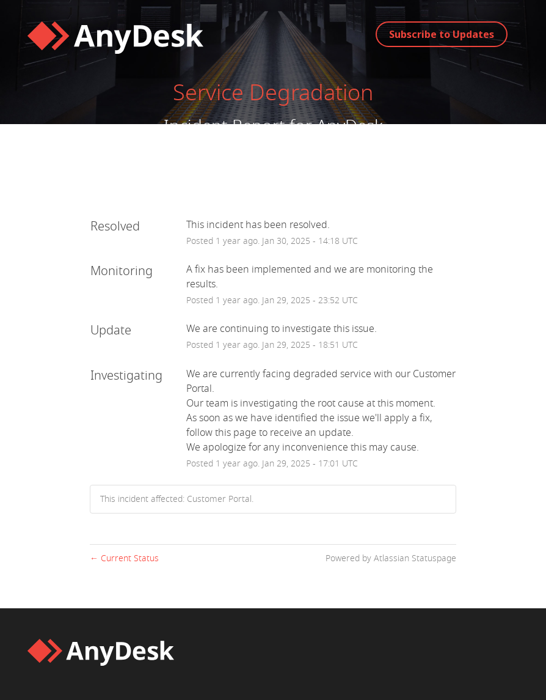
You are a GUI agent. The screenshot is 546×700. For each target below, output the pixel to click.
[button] (442, 34)
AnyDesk (349, 126)
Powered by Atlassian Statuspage (391, 558)
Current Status (124, 558)
